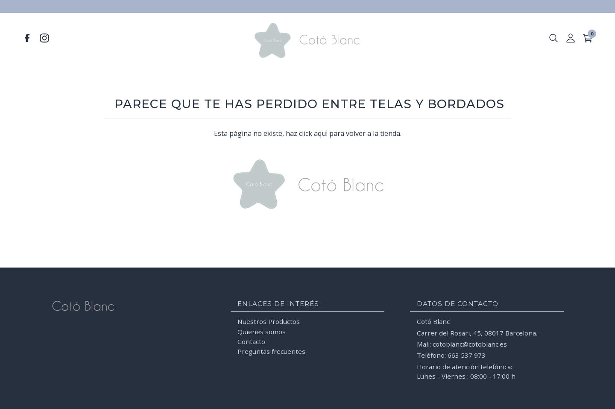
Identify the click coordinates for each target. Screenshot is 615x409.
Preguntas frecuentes (271, 351)
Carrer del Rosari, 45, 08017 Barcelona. (477, 332)
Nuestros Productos (268, 321)
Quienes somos (261, 331)
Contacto (251, 341)
